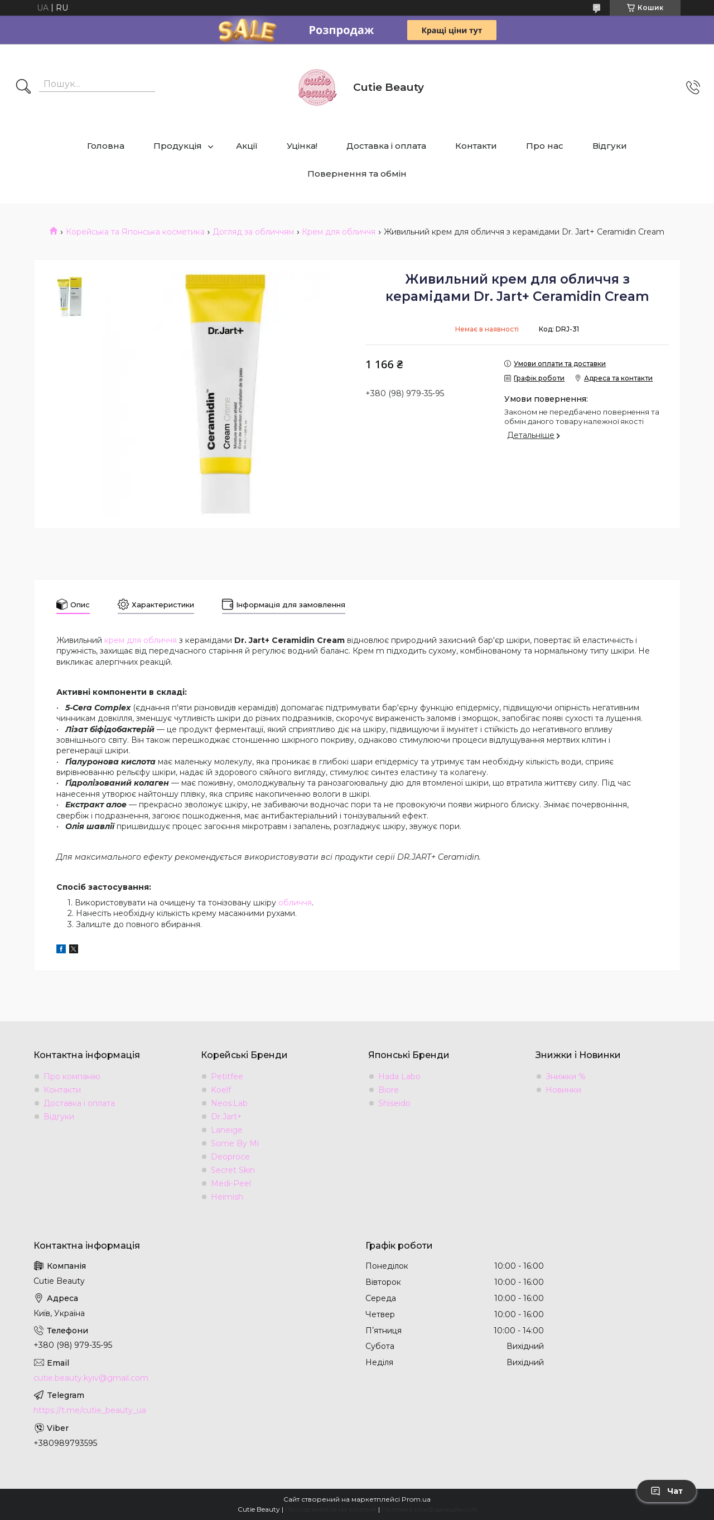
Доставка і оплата (386, 145)
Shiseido (394, 1103)
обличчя (295, 903)
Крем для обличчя (338, 232)
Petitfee (227, 1076)
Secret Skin (233, 1170)
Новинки (563, 1090)
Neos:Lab (229, 1103)
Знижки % (566, 1076)
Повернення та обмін (357, 173)
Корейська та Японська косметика (135, 232)
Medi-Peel (231, 1183)
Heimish (227, 1197)
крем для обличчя (140, 640)
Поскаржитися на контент (331, 1509)
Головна (105, 145)
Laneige (227, 1130)
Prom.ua (416, 1499)
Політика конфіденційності (429, 1509)
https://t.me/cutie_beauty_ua (89, 1410)
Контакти (476, 145)
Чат (666, 1491)
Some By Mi (235, 1143)
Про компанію (72, 1076)
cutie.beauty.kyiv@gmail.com (90, 1378)
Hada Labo (399, 1076)
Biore (388, 1090)
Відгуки (609, 145)
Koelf (221, 1090)
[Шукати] (23, 87)
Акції (247, 145)
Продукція (177, 145)
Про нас (544, 145)
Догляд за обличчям (253, 232)
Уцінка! (302, 145)
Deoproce (230, 1157)
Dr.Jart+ (226, 1117)
